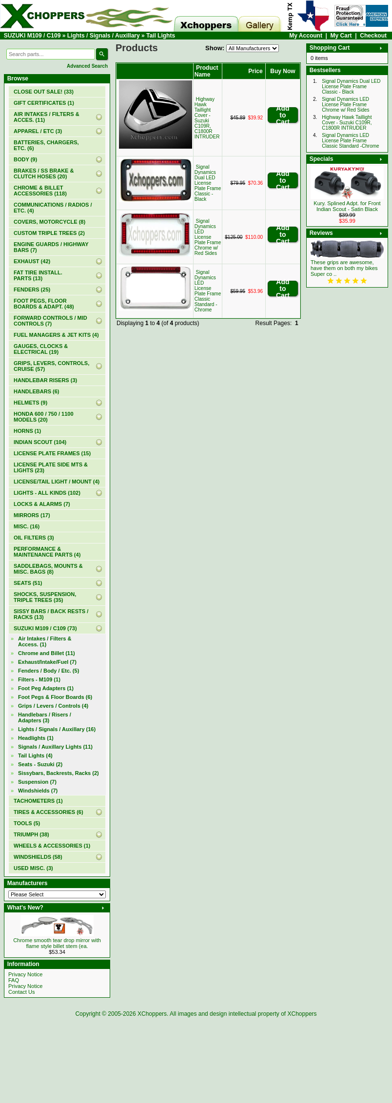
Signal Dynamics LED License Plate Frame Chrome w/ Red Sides (208, 237)
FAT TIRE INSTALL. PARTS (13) (38, 275)
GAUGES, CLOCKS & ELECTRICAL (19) (41, 349)
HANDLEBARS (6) (36, 391)
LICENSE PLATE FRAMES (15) (52, 453)
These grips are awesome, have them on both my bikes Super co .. (344, 268)
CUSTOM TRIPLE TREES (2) (49, 233)
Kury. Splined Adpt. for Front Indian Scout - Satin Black (347, 206)
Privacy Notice (25, 974)
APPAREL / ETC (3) (38, 131)
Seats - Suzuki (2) (40, 764)
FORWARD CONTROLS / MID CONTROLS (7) (50, 321)
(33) (44, 92)
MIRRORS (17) (32, 515)
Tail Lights (160, 35)
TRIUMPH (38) (31, 834)
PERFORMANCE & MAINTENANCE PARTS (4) (47, 552)
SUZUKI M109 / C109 (32, 35)
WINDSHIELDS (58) (38, 857)
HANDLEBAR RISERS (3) (45, 380)
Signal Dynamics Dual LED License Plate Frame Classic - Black (208, 183)
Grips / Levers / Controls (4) (53, 706)
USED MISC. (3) (33, 868)
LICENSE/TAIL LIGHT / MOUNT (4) (56, 481)
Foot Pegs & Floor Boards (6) (55, 697)
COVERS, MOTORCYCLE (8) (49, 222)
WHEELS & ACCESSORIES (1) (52, 846)
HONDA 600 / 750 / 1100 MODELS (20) (44, 417)
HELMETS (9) (30, 403)
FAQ (13, 980)
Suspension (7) (37, 782)
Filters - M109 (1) (39, 679)
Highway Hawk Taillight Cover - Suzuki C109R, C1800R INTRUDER (207, 118)
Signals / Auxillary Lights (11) (55, 747)
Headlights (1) (36, 738)
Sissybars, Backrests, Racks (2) (58, 773)
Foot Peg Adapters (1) (46, 688)
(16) (57, 729)
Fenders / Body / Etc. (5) (48, 671)
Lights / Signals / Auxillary (103, 35)
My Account (305, 35)
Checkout (373, 35)
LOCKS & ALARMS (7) (42, 504)
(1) (44, 103)
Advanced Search (87, 66)
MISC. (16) (26, 526)
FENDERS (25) (32, 289)
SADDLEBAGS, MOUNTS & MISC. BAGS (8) (48, 569)
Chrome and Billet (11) (46, 653)
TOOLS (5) (27, 823)
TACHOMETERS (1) (38, 801)
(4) (35, 755)
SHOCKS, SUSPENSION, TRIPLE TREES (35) (45, 597)
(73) (45, 628)
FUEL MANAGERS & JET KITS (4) (56, 335)
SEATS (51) (28, 583)
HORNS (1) (27, 431)
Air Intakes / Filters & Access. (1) (44, 641)
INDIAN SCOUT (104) (40, 442)
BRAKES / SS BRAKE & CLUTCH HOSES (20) (44, 173)
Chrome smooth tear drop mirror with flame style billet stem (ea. (57, 943)
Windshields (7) (38, 790)
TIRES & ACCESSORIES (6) (48, 812)
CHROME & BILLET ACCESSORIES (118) (40, 190)
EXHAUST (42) (32, 261)
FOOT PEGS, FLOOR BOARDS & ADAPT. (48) (44, 304)
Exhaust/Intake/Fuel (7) (47, 662)
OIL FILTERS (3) (34, 538)
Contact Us (21, 992)
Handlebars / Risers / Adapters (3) (44, 717)
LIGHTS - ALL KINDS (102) (47, 493)
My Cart (341, 35)
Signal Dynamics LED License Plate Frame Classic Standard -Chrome (208, 291)
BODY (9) (25, 159)
